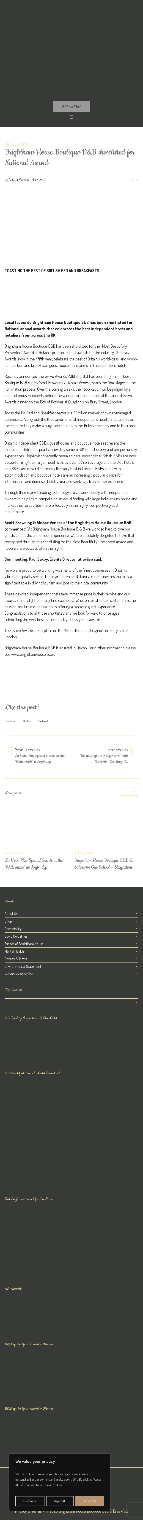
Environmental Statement (23, 966)
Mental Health (14, 951)
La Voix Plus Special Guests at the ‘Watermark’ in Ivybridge (40, 758)
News (40, 179)
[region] (59, 1482)
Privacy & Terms (16, 959)
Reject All (59, 1501)
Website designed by (19, 974)
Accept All (89, 1501)
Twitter (27, 721)
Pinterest (43, 721)
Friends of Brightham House (24, 943)
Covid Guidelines (16, 936)
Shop (8, 921)
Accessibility (13, 928)
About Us (11, 913)
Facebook (10, 721)
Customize (29, 1501)
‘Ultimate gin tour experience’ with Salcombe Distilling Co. (104, 758)
